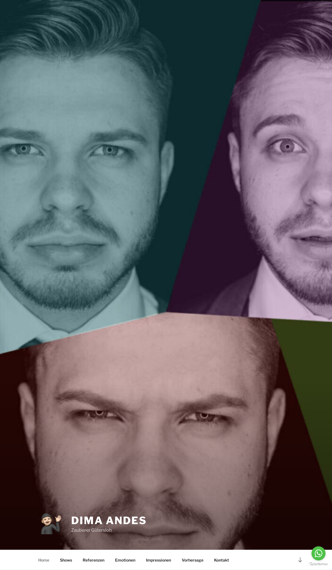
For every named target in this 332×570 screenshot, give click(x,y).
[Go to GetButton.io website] (318, 564)
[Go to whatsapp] (318, 553)
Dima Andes (109, 520)
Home (43, 560)
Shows (66, 560)
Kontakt (221, 560)
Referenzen (93, 560)
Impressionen (158, 560)
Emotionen (125, 560)
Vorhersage (192, 560)
